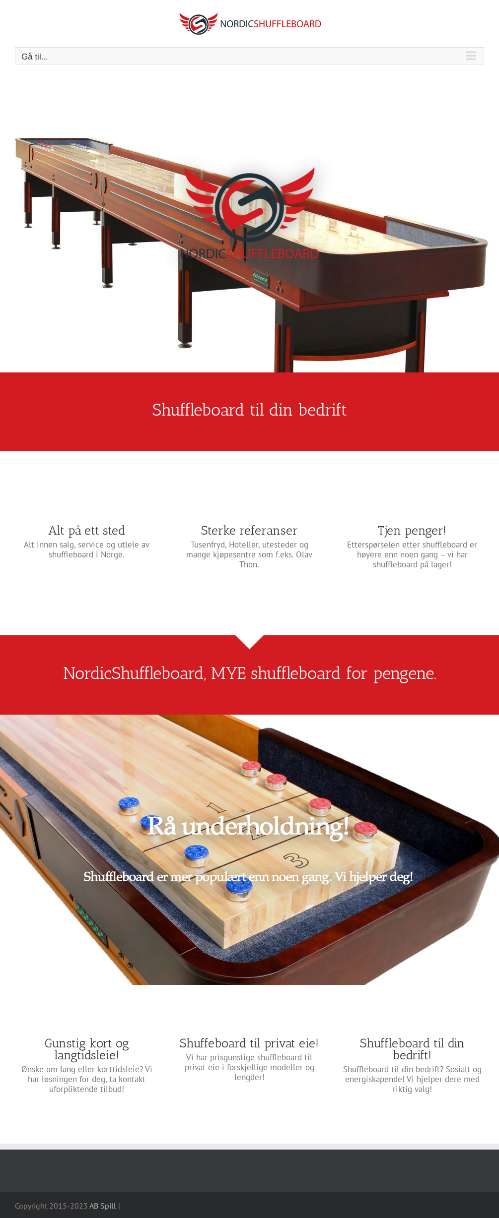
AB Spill (102, 1206)
